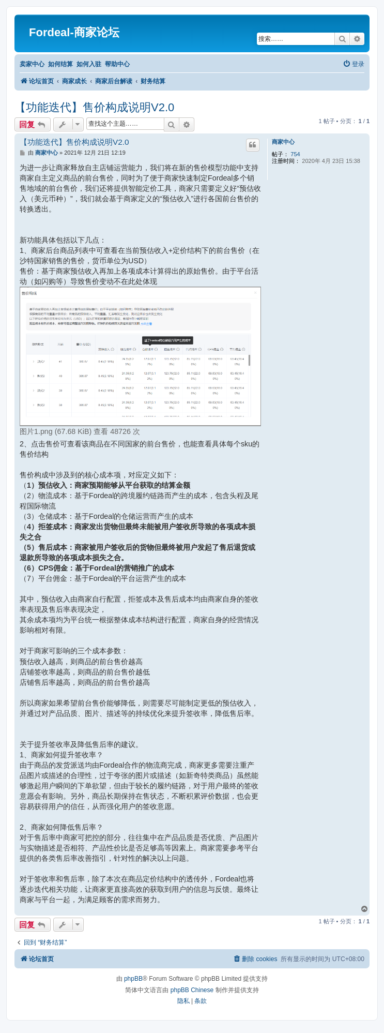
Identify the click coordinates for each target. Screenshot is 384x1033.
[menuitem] (353, 64)
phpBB (133, 978)
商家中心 (283, 142)
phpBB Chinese (192, 990)
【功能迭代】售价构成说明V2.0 (94, 107)
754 (295, 154)
